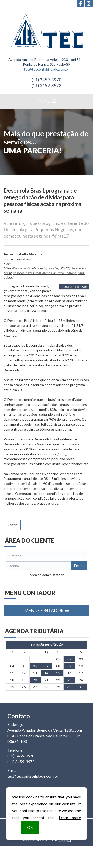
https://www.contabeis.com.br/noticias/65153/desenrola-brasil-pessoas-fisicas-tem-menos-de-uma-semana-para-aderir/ (45, 272)
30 (69, 687)
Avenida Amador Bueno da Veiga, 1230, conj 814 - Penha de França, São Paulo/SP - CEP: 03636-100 (44, 736)
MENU (46, 101)
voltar (12, 525)
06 (35, 666)
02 (69, 659)
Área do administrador (47, 575)
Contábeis (23, 259)
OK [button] (30, 827)
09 (69, 666)
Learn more (70, 817)
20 (35, 680)
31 (81, 687)
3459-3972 (46, 85)
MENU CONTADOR (46, 610)
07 (46, 666)
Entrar (79, 565)
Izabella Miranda (29, 254)
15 (58, 673)
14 (46, 673)
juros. (55, 503)
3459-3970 (46, 79)
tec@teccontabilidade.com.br (46, 69)
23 (69, 680)
